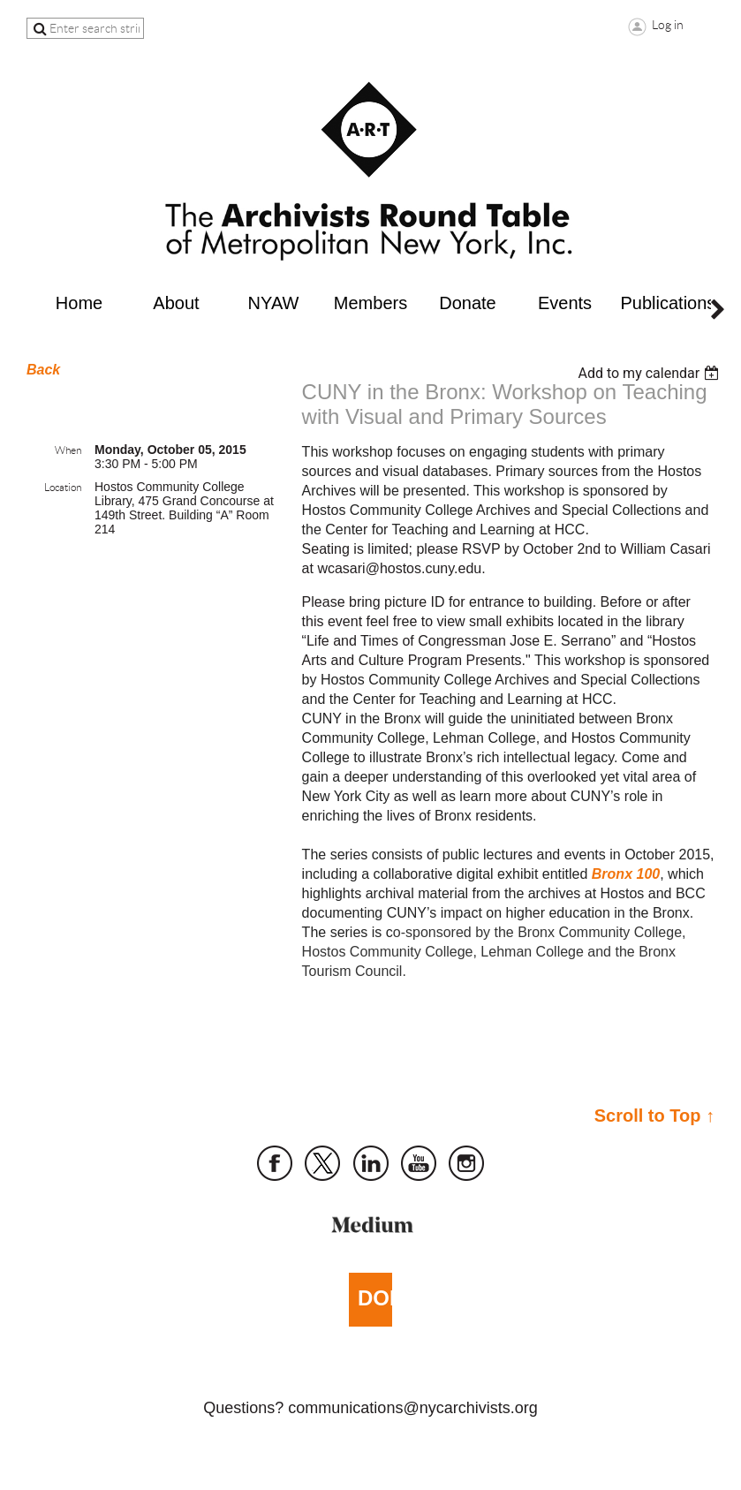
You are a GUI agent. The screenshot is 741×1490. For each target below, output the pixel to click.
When (68, 450)
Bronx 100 (626, 873)
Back (43, 369)
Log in (668, 25)
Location (62, 487)
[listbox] (650, 373)
